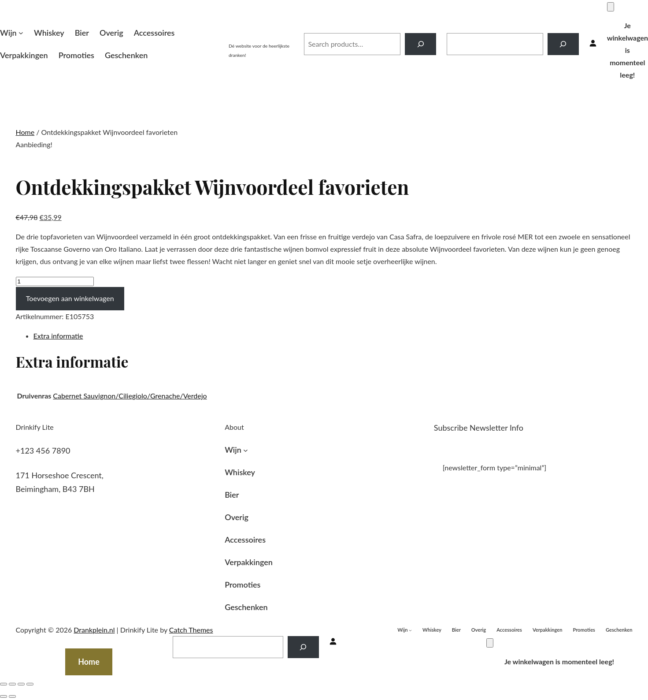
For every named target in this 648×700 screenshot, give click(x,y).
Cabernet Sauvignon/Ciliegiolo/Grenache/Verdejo (130, 395)
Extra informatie (58, 335)
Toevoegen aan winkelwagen (70, 298)
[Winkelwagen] (610, 6)
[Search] (420, 44)
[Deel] (12, 684)
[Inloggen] (592, 44)
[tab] (333, 336)
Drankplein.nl (261, 34)
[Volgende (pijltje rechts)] (12, 696)
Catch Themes (191, 630)
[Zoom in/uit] (29, 684)
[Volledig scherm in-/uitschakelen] (21, 684)
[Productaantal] (55, 281)
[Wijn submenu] (21, 32)
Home (25, 132)
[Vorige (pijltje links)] (3, 696)
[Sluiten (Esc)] (3, 684)
